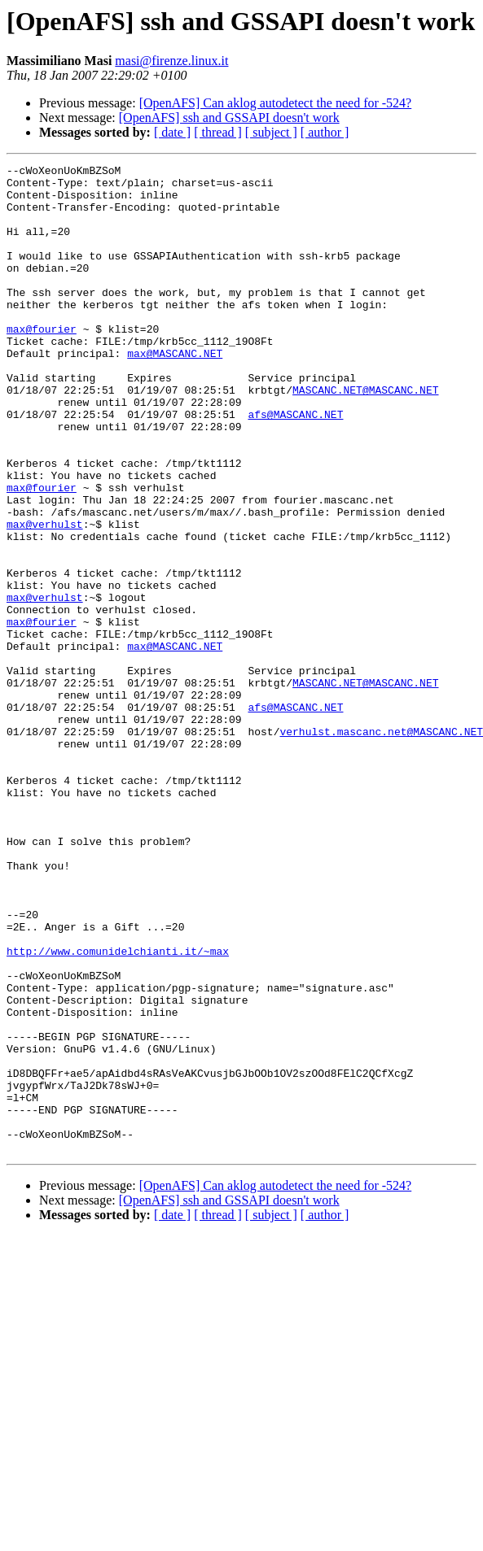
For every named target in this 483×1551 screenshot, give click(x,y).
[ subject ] (271, 132)
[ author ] (325, 132)
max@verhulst (45, 597)
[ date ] (172, 132)
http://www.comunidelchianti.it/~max (118, 1109)
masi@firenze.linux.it (171, 61)
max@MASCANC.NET (174, 392)
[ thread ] (218, 132)
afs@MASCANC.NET (295, 465)
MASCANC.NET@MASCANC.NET (365, 436)
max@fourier (42, 362)
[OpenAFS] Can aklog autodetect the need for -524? (275, 103)
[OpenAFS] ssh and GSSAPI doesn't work (229, 117)
